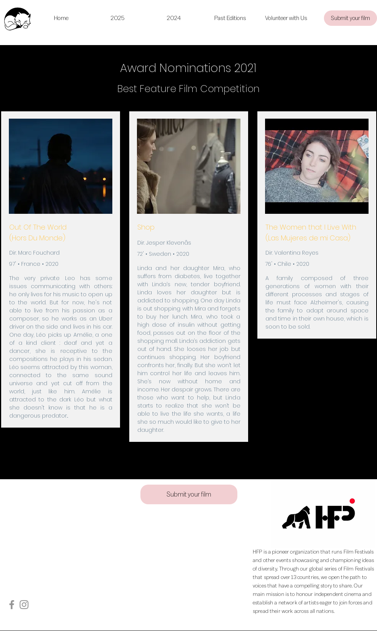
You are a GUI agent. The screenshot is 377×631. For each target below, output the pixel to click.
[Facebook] (12, 605)
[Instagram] (24, 605)
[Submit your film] (350, 18)
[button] (230, 18)
